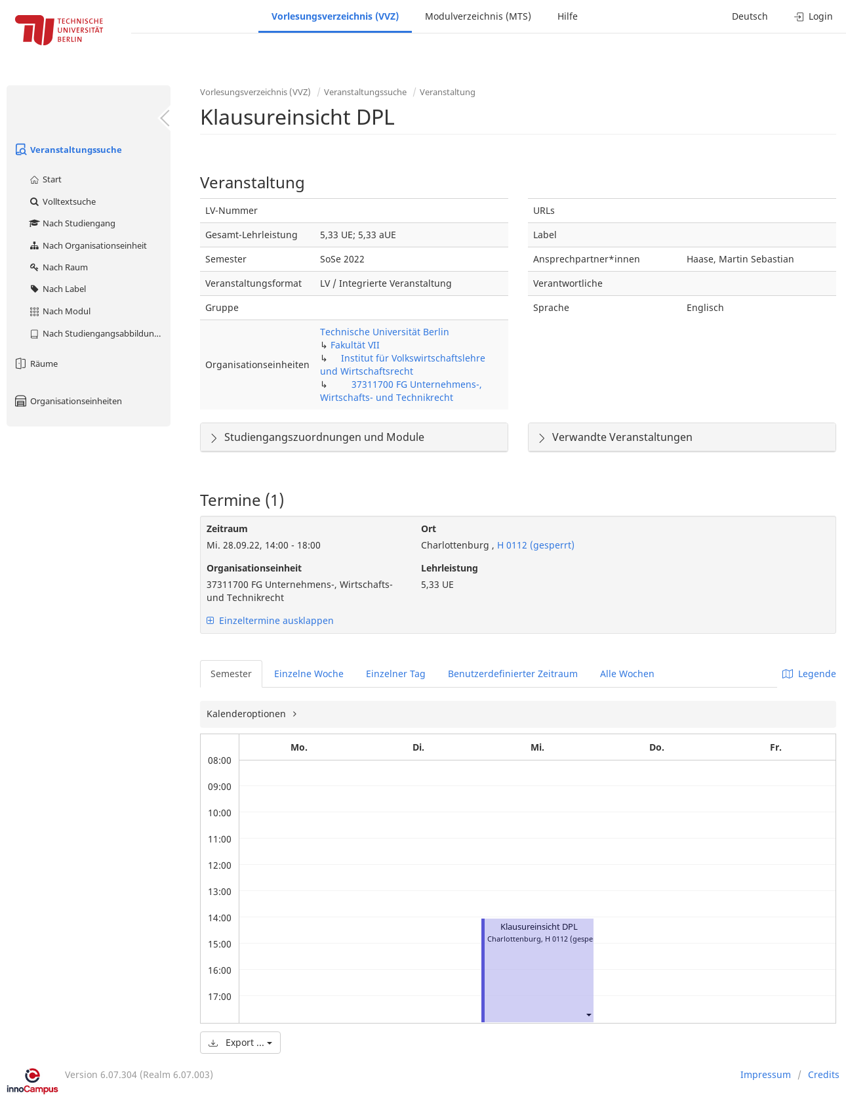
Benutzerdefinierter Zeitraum (513, 673)
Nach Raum (58, 267)
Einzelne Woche (309, 673)
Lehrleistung (449, 568)
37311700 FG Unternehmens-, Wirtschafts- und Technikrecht (401, 391)
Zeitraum (227, 528)
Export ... (240, 1042)
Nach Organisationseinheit (87, 245)
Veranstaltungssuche (67, 150)
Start (45, 179)
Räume (35, 363)
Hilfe (567, 16)
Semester (231, 673)
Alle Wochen (627, 673)
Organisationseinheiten (67, 401)
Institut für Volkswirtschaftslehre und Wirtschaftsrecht (402, 364)
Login (813, 16)
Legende (809, 673)
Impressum (765, 1074)
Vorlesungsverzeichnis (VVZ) (335, 16)
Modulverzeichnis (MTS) (478, 16)
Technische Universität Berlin (384, 331)
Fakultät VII (355, 345)
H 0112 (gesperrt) (534, 545)
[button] (588, 1014)
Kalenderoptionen (248, 713)
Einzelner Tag (396, 673)
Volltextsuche (62, 201)
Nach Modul (59, 311)
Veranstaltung (447, 92)
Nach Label (57, 289)
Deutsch (750, 16)
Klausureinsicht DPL (539, 926)
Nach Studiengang (71, 223)
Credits (823, 1074)
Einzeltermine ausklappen (270, 620)
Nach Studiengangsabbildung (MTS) (99, 333)
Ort (428, 528)
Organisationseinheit (254, 568)
